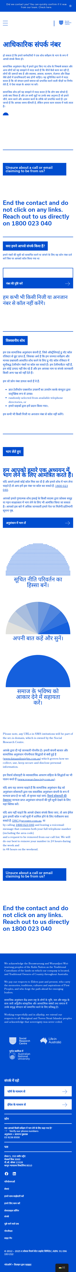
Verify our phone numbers (23, 1131)
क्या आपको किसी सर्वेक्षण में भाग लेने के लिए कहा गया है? (28, 1128)
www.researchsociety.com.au (36, 779)
